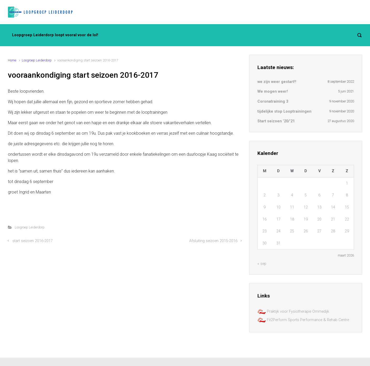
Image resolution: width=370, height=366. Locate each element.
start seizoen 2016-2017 (32, 241)
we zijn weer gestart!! (276, 82)
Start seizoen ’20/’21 (276, 121)
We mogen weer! (272, 91)
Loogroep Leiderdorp (37, 60)
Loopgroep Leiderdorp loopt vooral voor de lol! (55, 35)
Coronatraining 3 (272, 101)
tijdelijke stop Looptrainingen (284, 111)
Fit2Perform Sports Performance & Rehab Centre (303, 320)
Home (12, 60)
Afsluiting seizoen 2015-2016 (213, 241)
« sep (261, 264)
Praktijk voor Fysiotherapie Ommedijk (293, 311)
